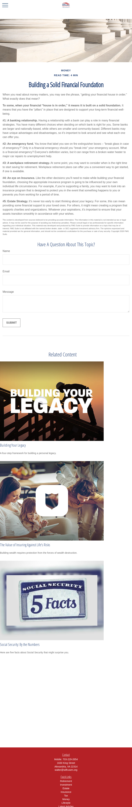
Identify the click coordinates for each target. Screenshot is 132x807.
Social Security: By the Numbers (20, 644)
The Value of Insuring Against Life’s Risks (25, 544)
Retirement (66, 781)
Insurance (66, 792)
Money (66, 799)
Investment (66, 784)
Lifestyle (66, 802)
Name (6, 251)
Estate (66, 788)
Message (8, 291)
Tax (66, 795)
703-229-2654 (70, 759)
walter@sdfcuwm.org (66, 769)
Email (6, 271)
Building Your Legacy (13, 445)
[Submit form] (11, 322)
